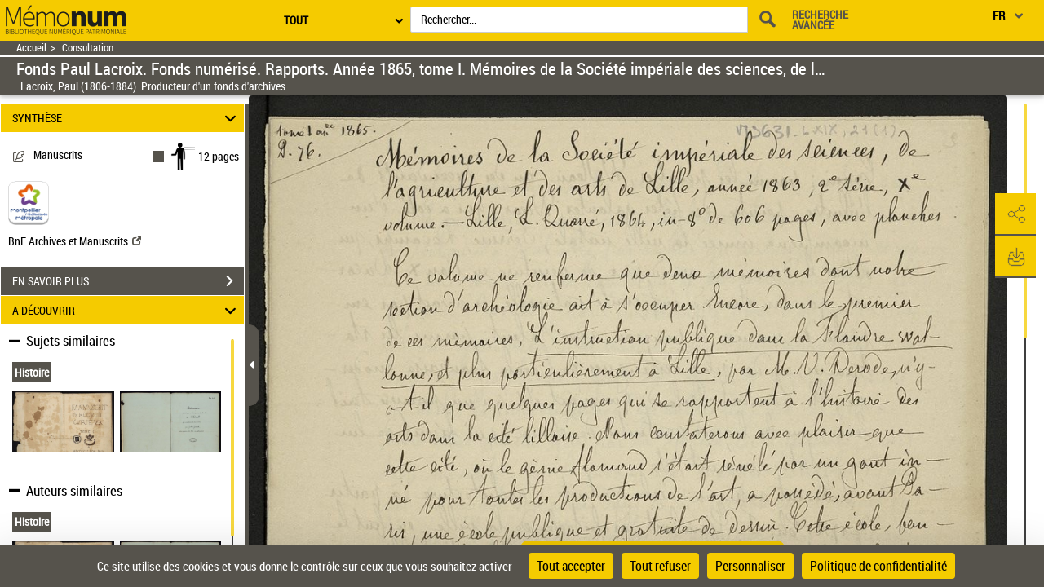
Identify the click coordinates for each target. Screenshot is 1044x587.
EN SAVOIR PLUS (128, 281)
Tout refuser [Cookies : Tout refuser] (660, 566)
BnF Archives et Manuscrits (74, 241)
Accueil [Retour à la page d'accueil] (31, 48)
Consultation (87, 48)
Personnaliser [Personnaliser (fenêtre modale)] (750, 566)
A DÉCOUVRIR (126, 310)
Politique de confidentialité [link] (878, 566)
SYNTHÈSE (126, 118)
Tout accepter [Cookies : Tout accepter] (571, 566)
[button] (1015, 214)
